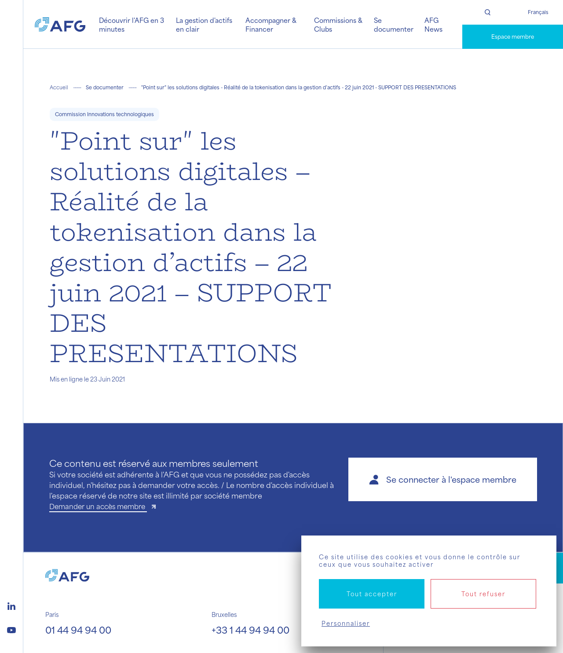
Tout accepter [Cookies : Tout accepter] (372, 594)
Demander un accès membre (98, 506)
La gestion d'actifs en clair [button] (204, 24)
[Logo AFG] (60, 24)
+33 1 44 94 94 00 (250, 630)
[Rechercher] (487, 12)
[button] (442, 479)
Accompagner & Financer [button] (270, 24)
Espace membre (512, 36)
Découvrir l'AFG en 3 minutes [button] (131, 24)
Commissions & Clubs (338, 24)
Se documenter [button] (393, 24)
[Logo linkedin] (11, 605)
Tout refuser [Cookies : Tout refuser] (483, 594)
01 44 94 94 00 (78, 630)
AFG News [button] (433, 24)
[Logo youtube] (11, 629)
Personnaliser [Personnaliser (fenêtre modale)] (346, 623)
